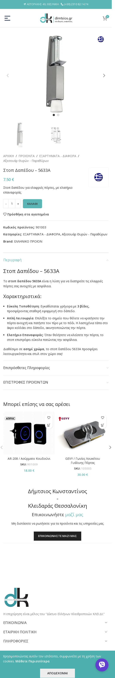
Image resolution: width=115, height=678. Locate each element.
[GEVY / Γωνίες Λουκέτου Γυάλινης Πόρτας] (83, 428)
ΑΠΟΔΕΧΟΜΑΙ (57, 673)
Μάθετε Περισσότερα (32, 661)
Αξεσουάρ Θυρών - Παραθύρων (26, 161)
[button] (7, 75)
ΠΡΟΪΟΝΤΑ (27, 156)
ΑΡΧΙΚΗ (8, 156)
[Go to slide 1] (54, 115)
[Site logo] (56, 18)
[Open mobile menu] (7, 18)
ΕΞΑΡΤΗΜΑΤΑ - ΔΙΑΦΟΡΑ (57, 156)
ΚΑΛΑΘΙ (32, 199)
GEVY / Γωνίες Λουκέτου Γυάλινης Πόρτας (82, 455)
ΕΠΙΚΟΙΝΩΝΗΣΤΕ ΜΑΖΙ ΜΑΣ (57, 556)
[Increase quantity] (18, 199)
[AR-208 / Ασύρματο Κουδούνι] (29, 428)
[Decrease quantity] (6, 199)
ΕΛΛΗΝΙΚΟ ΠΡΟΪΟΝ (28, 236)
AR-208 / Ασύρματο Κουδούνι (29, 453)
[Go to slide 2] (58, 115)
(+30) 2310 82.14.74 (76, 4)
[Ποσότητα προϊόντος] (12, 199)
